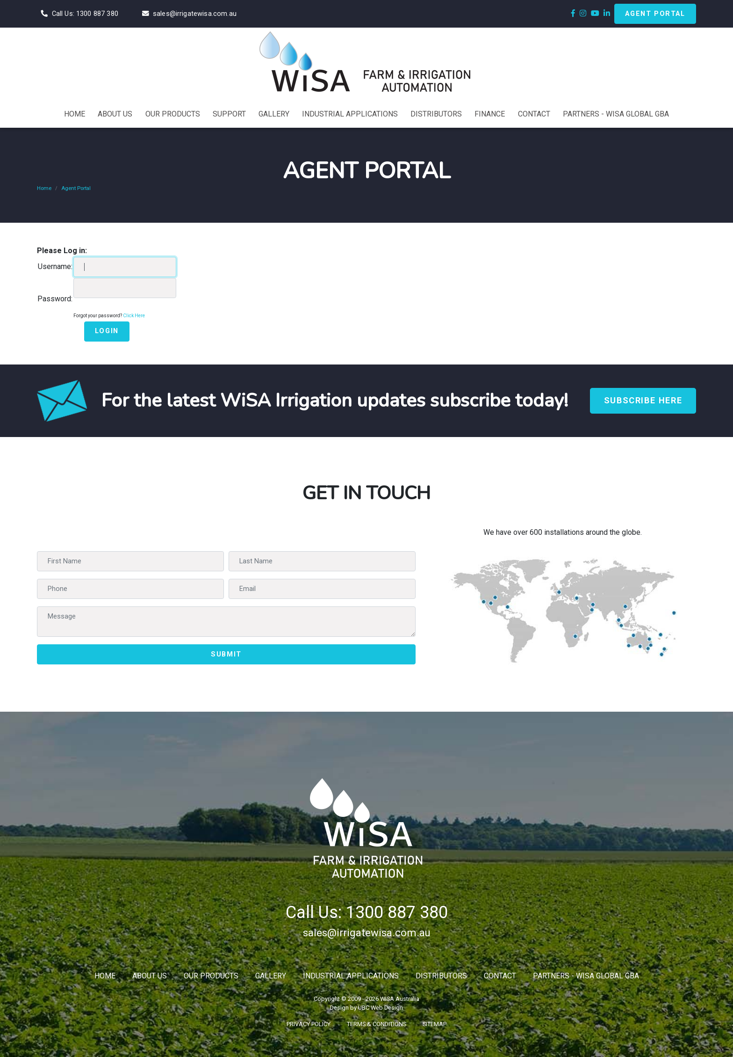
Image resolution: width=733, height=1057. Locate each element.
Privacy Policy (309, 1024)
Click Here (134, 315)
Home (44, 188)
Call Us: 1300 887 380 (367, 912)
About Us (149, 975)
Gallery (270, 975)
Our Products (211, 975)
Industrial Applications (351, 975)
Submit (226, 654)
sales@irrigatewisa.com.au (367, 932)
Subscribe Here (643, 400)
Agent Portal (655, 14)
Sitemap (434, 1024)
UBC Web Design (380, 1007)
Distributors (441, 975)
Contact (500, 975)
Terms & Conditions (376, 1024)
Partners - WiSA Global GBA (586, 975)
